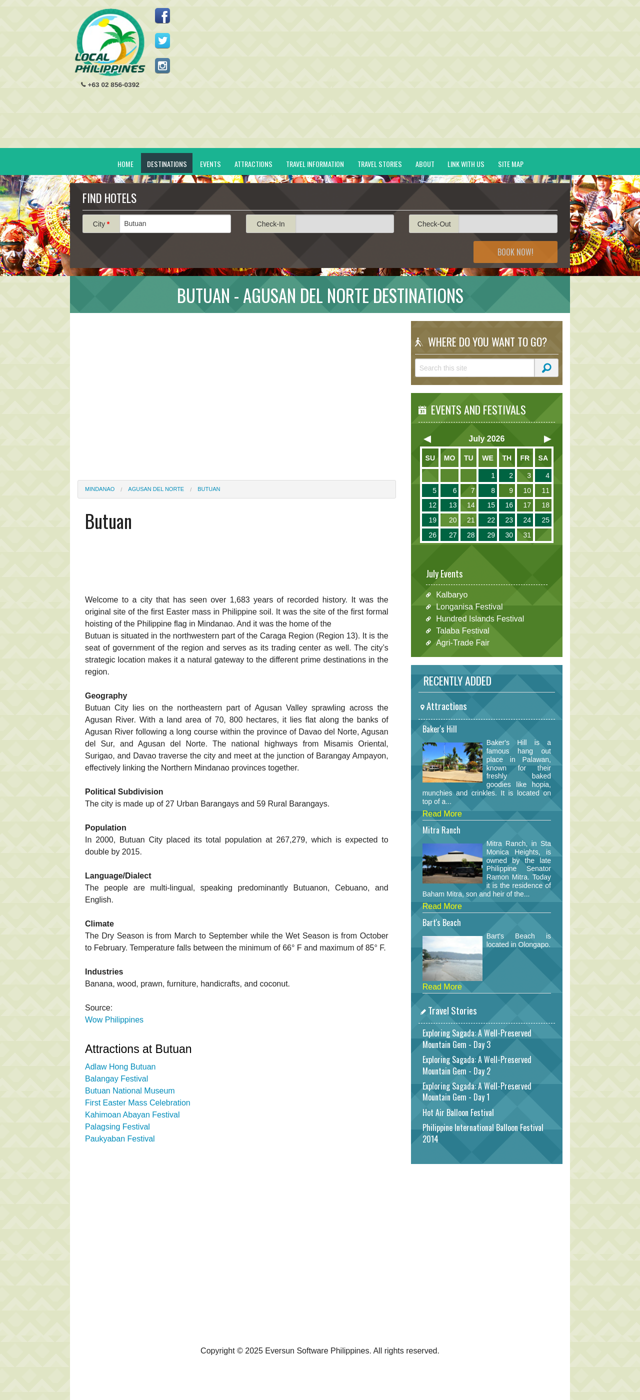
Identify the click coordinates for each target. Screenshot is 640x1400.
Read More (442, 814)
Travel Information (315, 163)
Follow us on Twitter (162, 40)
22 (491, 520)
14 (471, 505)
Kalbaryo (452, 594)
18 (546, 505)
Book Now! (516, 252)
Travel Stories (380, 163)
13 (453, 505)
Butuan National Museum (130, 1090)
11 (546, 490)
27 (453, 535)
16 (509, 505)
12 (432, 505)
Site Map (511, 163)
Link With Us (466, 163)
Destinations (167, 163)
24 (527, 520)
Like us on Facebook (162, 15)
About (425, 163)
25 (546, 520)
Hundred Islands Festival (480, 618)
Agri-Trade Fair (463, 642)
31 (527, 535)
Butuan (209, 489)
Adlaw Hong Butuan (120, 1066)
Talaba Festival (463, 630)
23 (509, 520)
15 (491, 505)
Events (210, 163)
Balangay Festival (116, 1078)
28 (471, 535)
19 (432, 520)
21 (471, 520)
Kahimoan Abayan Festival (132, 1114)
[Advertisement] (380, 78)
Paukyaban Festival (120, 1138)
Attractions (253, 163)
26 (432, 535)
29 (491, 535)
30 (509, 535)
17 (527, 505)
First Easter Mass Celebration (137, 1102)
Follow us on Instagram (162, 65)
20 (453, 520)
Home (126, 163)
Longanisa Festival (469, 606)
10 (527, 490)
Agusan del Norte (156, 489)
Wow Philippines (114, 1020)
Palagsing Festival (117, 1126)
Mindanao (99, 489)
